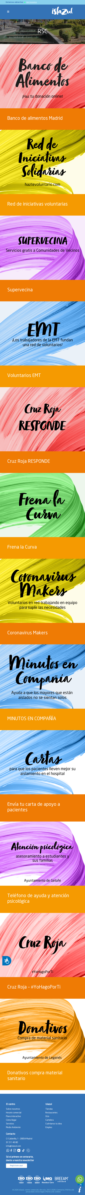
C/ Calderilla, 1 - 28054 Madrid (19, 1139)
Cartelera (49, 1120)
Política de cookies (53, 1192)
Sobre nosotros (13, 1109)
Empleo (48, 1127)
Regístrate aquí (16, 1165)
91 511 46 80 (12, 1142)
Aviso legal (39, 1192)
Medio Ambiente (13, 1127)
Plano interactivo (13, 1116)
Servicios (10, 1124)
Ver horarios (31, 2)
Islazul (48, 1104)
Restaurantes (51, 1113)
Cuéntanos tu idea (53, 1124)
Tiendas (49, 1109)
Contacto (60, 1190)
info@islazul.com (13, 1146)
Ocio (47, 1116)
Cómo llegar (11, 1120)
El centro (10, 1104)
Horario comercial (13, 1113)
